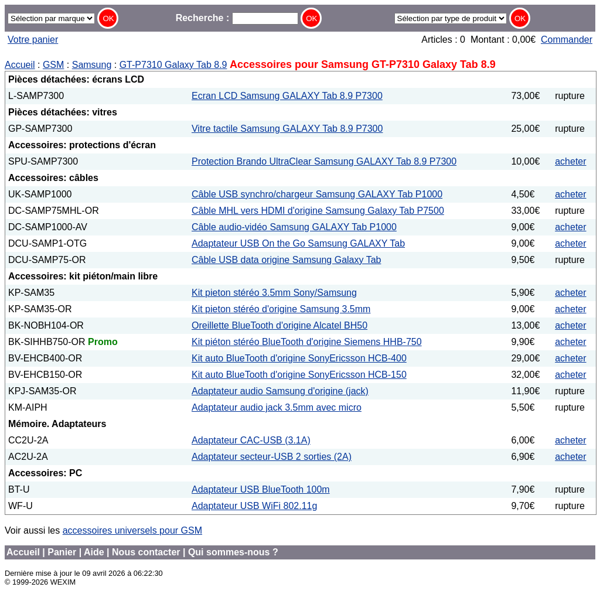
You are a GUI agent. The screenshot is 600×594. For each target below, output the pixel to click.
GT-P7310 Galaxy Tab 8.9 (173, 65)
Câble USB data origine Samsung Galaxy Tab (286, 260)
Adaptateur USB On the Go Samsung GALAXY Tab (298, 243)
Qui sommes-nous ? (233, 552)
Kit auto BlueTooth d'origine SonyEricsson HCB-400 (299, 358)
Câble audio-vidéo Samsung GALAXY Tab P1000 (294, 227)
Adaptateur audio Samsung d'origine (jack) (280, 391)
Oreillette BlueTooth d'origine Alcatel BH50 (279, 325)
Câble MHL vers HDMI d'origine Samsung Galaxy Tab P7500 (318, 211)
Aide (94, 552)
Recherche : (237, 18)
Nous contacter (146, 552)
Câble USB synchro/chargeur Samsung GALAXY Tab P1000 (317, 194)
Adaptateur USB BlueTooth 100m (261, 489)
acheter (570, 161)
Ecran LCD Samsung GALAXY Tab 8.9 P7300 (287, 96)
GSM (53, 65)
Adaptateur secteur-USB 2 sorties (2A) (272, 457)
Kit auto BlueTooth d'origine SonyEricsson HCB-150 (299, 375)
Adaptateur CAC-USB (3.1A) (251, 440)
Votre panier (33, 40)
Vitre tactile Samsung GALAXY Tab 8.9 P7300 (287, 129)
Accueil (20, 65)
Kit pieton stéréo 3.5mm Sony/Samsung (274, 293)
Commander (566, 40)
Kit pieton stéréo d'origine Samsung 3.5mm (281, 309)
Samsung (92, 65)
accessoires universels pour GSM (132, 530)
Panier (61, 552)
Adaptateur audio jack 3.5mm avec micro (277, 407)
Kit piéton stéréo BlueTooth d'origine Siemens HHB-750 (307, 342)
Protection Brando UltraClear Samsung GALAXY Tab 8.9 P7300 (324, 161)
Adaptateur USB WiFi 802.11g (254, 506)
